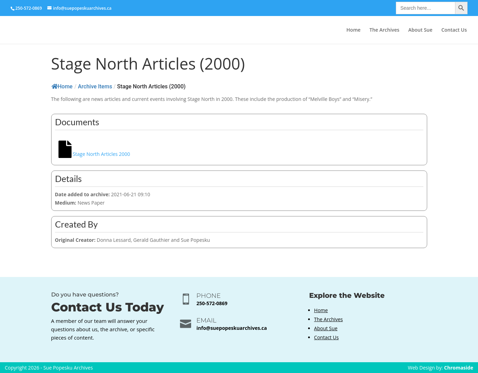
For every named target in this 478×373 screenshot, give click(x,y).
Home (353, 30)
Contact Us (454, 30)
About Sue (420, 30)
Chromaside (458, 367)
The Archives (384, 30)
